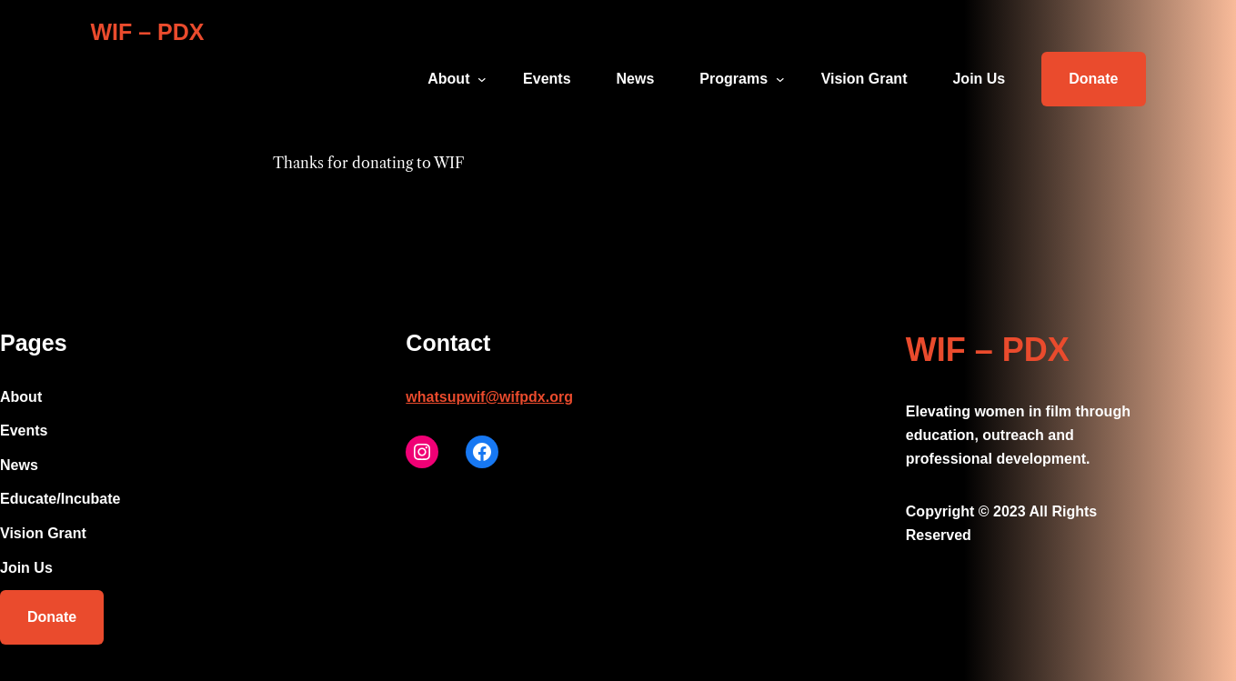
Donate (1093, 78)
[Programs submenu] (780, 79)
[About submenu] (482, 79)
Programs (733, 78)
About (448, 78)
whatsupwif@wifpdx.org (489, 397)
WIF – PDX (148, 32)
